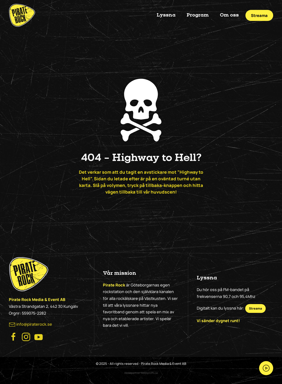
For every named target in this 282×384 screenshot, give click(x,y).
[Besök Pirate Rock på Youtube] (38, 336)
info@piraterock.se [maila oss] (34, 324)
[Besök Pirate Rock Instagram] (26, 336)
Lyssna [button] (166, 15)
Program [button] (198, 15)
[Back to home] (22, 15)
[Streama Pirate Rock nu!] (266, 368)
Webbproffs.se (149, 373)
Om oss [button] (229, 15)
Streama (259, 15)
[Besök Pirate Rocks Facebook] (13, 336)
